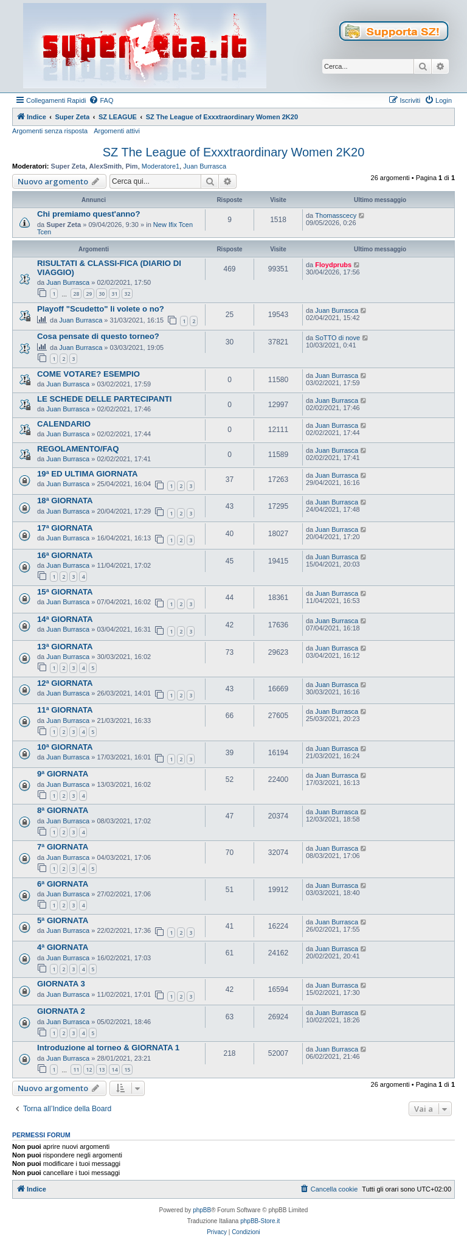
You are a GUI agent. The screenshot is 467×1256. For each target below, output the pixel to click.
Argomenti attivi (117, 130)
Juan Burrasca (204, 166)
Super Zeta (68, 166)
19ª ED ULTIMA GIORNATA (87, 473)
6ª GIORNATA (62, 883)
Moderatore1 (160, 166)
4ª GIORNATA (62, 947)
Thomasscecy (335, 215)
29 (89, 294)
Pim (131, 166)
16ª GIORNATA (65, 555)
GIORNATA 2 (61, 1011)
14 (114, 1069)
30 (102, 294)
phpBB (202, 1210)
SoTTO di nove (337, 337)
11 (76, 1069)
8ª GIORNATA (62, 810)
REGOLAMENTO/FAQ (78, 448)
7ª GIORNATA (62, 846)
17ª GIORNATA (65, 527)
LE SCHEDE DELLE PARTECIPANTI (104, 398)
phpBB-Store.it (260, 1221)
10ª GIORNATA (65, 747)
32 (127, 294)
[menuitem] (101, 100)
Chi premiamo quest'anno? (88, 213)
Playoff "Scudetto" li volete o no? (100, 308)
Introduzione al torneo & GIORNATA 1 (108, 1047)
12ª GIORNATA (65, 683)
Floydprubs (333, 264)
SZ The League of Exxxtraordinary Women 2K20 (234, 152)
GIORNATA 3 (61, 983)
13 (102, 1069)
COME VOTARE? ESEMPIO (88, 374)
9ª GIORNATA (62, 773)
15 (127, 1069)
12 (89, 1069)
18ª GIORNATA (65, 500)
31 (114, 294)
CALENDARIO (64, 423)
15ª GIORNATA (65, 591)
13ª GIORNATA (65, 646)
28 (76, 294)
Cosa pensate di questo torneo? (98, 336)
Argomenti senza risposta (50, 130)
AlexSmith (105, 166)
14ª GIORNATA (65, 619)
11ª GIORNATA (65, 709)
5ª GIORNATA (62, 920)
